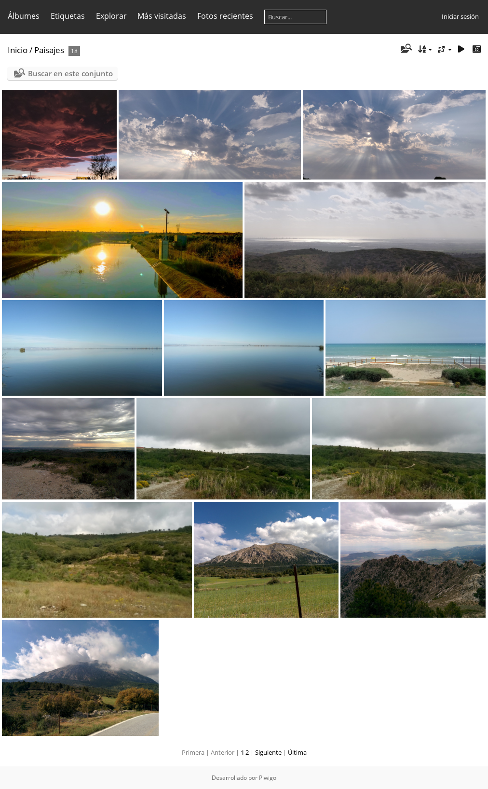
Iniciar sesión (460, 16)
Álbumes (24, 16)
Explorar (111, 16)
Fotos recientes (225, 16)
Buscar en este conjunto (70, 73)
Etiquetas (68, 16)
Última (297, 752)
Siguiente (268, 752)
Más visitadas (161, 16)
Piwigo (267, 778)
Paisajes (49, 49)
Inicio (17, 49)
